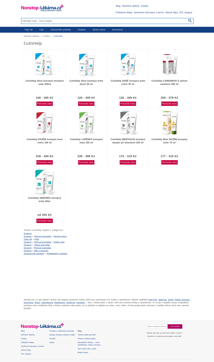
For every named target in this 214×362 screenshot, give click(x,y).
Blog (118, 6)
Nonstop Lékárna (31, 36)
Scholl (170, 300)
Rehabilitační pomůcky (57, 254)
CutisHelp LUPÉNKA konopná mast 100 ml (86, 141)
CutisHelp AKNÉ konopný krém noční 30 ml (128, 82)
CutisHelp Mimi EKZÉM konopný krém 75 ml (169, 141)
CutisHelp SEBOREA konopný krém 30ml (44, 199)
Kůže (37, 239)
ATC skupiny (185, 12)
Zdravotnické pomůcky (60, 30)
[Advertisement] (103, 276)
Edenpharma (47, 302)
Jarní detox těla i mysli (87, 349)
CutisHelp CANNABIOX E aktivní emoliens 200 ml (169, 82)
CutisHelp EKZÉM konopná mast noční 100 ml (45, 141)
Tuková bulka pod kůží (87, 335)
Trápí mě (28, 30)
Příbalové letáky (124, 12)
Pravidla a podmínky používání (61, 331)
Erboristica (28, 302)
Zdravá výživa (99, 30)
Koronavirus (117, 30)
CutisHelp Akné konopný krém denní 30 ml (86, 82)
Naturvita (162, 300)
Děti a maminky (41, 251)
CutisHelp (58, 36)
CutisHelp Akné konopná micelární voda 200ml (45, 82)
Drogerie (82, 30)
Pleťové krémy (60, 236)
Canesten (80, 302)
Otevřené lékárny (131, 6)
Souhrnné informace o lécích (149, 12)
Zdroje (51, 342)
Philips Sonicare (182, 300)
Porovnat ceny (44, 103)
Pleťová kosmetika (42, 236)
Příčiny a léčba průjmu (87, 339)
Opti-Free (152, 300)
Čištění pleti (59, 242)
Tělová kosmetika (42, 245)
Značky (144, 6)
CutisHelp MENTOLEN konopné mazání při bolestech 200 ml (128, 141)
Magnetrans (59, 302)
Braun (37, 302)
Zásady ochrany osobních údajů (62, 335)
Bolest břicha (83, 353)
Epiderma (70, 302)
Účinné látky (171, 12)
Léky (41, 30)
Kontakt (52, 339)
